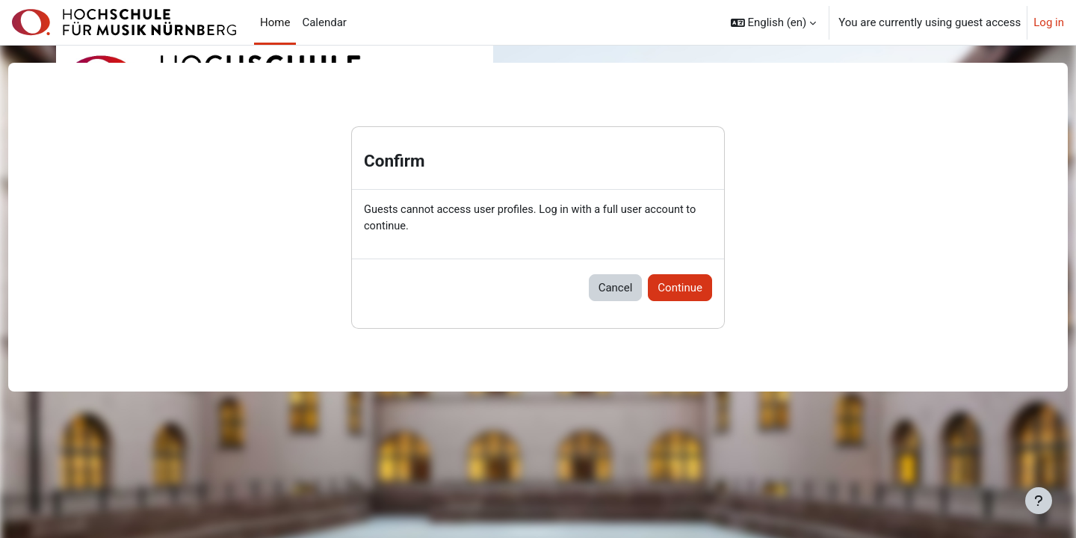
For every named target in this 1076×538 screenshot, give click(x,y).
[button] (773, 22)
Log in (1048, 22)
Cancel (616, 288)
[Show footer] (1038, 500)
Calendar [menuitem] (324, 22)
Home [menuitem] (275, 22)
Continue (680, 288)
